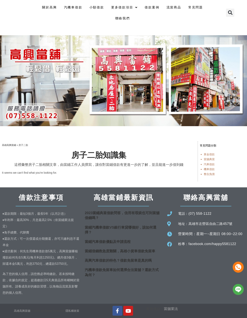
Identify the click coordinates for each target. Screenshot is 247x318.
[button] (230, 13)
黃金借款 (209, 154)
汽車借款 (209, 164)
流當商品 (174, 7)
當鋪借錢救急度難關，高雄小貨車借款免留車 (120, 251)
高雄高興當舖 (22, 310)
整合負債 (209, 174)
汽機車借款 (73, 7)
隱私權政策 (72, 310)
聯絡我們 (122, 18)
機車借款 (209, 169)
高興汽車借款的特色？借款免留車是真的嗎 (118, 260)
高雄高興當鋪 (9, 145)
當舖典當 (209, 159)
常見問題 (195, 7)
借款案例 (152, 7)
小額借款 (96, 7)
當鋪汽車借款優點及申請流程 (108, 242)
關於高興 (49, 7)
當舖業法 (171, 309)
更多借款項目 (124, 7)
